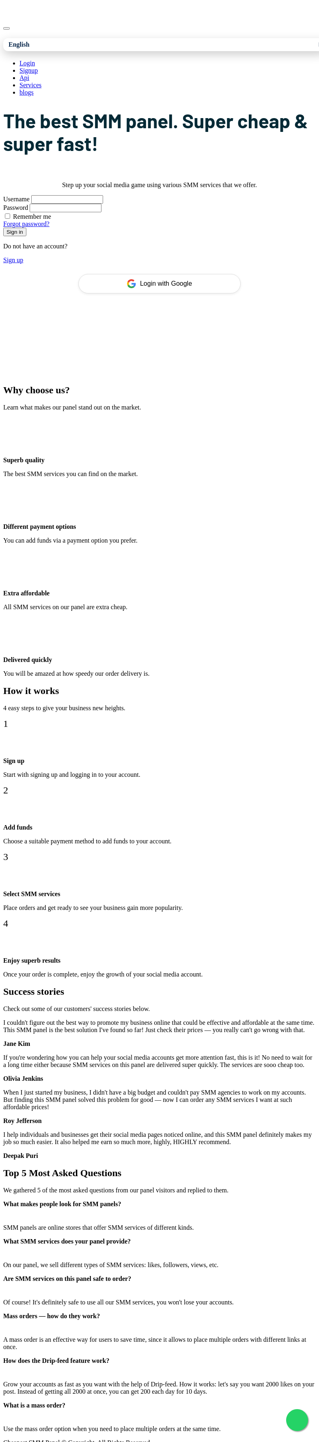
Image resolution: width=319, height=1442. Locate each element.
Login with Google (159, 283)
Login (27, 63)
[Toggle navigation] (6, 28)
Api (24, 77)
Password (15, 207)
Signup (28, 70)
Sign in (14, 232)
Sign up (13, 259)
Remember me (32, 216)
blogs (26, 92)
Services (30, 85)
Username (16, 199)
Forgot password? (26, 223)
